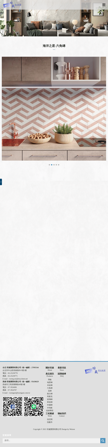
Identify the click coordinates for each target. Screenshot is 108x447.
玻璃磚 (49, 399)
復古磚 (49, 394)
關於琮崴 (50, 368)
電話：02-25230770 (10, 373)
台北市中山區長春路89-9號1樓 (15, 370)
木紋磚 (49, 385)
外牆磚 (49, 405)
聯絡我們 (62, 413)
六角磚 (49, 388)
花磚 (50, 391)
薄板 (50, 380)
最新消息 (62, 368)
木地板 (49, 408)
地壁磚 (49, 382)
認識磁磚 (62, 374)
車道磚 (49, 402)
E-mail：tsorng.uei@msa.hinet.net (15, 379)
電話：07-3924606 (10, 387)
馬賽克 (49, 396)
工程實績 (50, 413)
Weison (72, 429)
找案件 (49, 422)
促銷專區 (49, 411)
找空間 (49, 419)
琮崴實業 (12, 4)
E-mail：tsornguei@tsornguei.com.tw (16, 393)
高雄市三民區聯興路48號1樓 (14, 384)
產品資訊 (50, 374)
